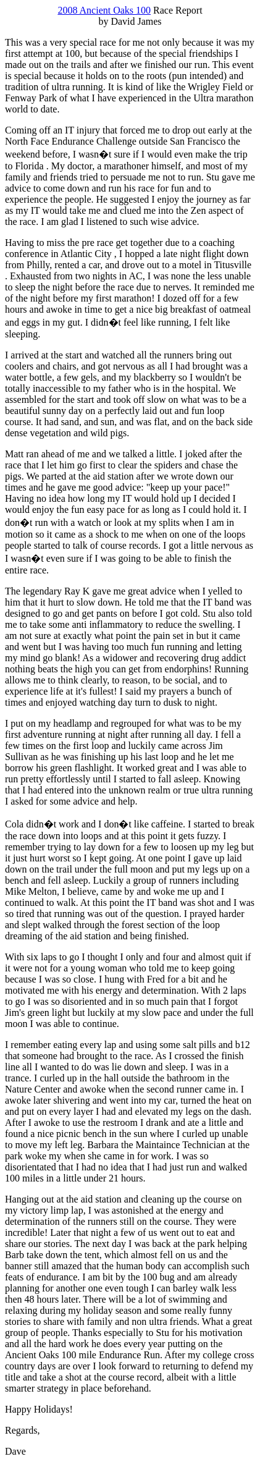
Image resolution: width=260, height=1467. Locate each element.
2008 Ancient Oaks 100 (104, 10)
